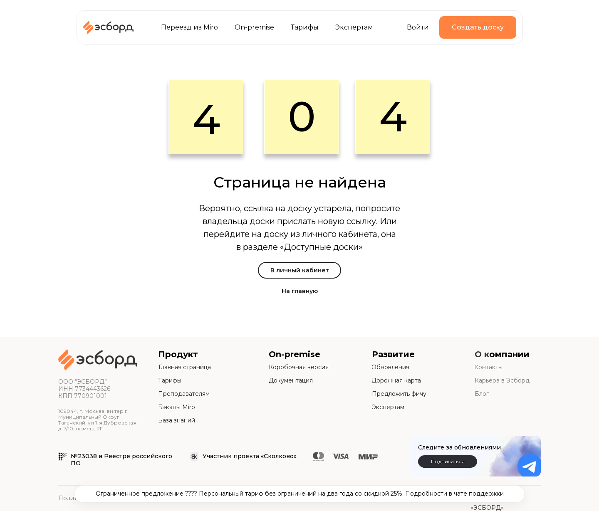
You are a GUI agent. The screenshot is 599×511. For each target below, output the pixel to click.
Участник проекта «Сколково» (250, 456)
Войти (418, 27)
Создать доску (478, 27)
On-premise (254, 27)
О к (482, 354)
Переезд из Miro (189, 27)
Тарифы (305, 27)
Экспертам (354, 27)
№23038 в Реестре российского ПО (121, 459)
